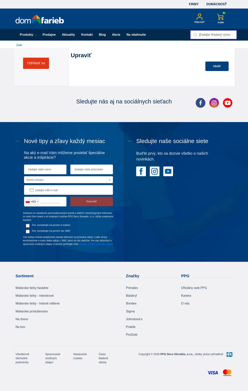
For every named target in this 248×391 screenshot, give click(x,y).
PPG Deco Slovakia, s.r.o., (177, 354)
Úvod (19, 44)
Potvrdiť (91, 201)
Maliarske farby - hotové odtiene (38, 303)
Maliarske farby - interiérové (35, 295)
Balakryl (131, 295)
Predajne (49, 34)
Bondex (131, 303)
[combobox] (213, 34)
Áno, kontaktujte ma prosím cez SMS (51, 231)
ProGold (131, 334)
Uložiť (217, 66)
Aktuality (68, 34)
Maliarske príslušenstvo (32, 311)
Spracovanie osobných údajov (52, 358)
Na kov (20, 327)
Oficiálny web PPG (194, 288)
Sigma (130, 311)
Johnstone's (134, 319)
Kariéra (186, 295)
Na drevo (22, 319)
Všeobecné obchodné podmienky (22, 358)
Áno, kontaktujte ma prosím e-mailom (51, 225)
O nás (185, 303)
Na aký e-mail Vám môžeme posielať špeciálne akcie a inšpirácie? (64, 155)
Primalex (132, 288)
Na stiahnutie (136, 34)
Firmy (194, 4)
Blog (102, 34)
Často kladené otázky (103, 358)
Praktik (130, 327)
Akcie (116, 34)
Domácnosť (216, 4)
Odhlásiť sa (36, 63)
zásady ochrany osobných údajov (96, 244)
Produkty (28, 34)
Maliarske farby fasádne (32, 288)
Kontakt (87, 34)
